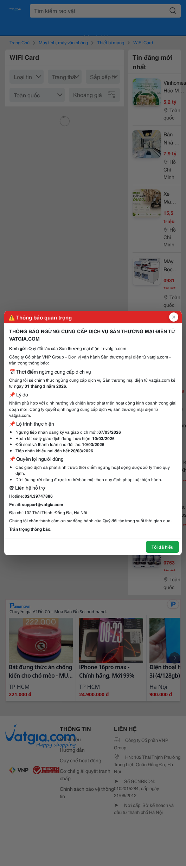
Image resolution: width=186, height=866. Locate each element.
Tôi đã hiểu (162, 547)
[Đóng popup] (173, 317)
